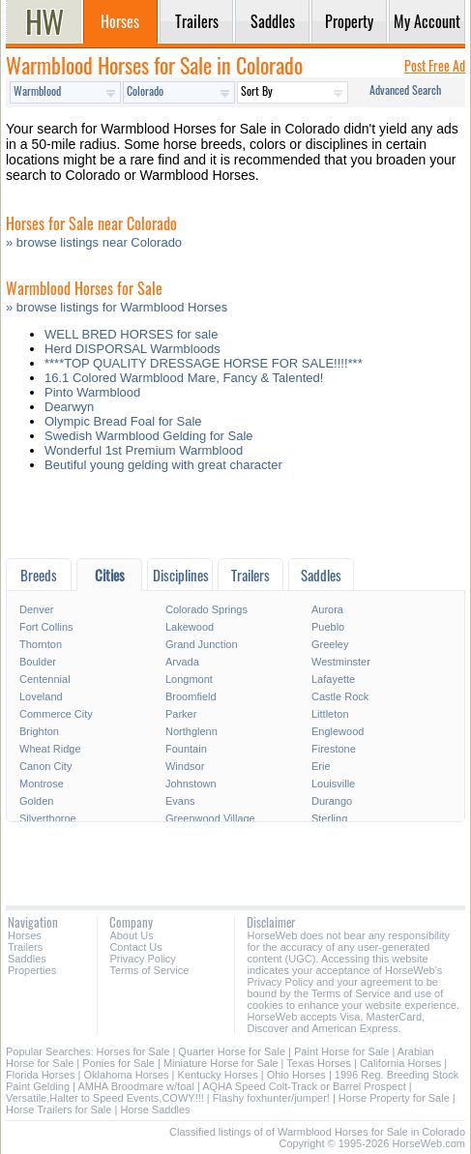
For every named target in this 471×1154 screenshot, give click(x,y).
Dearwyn (69, 406)
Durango (331, 801)
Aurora (327, 609)
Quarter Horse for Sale (231, 1051)
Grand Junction (201, 644)
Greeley (330, 644)
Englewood (337, 731)
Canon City (45, 766)
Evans (180, 801)
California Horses (400, 1063)
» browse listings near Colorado (94, 242)
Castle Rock (339, 696)
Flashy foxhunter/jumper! (271, 1098)
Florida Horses (40, 1074)
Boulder (37, 661)
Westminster (340, 661)
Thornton (40, 644)
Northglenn (191, 731)
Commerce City (56, 714)
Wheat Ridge (50, 749)
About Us (131, 935)
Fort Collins (46, 627)
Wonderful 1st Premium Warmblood (143, 450)
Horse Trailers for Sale (58, 1109)
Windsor (184, 766)
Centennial (45, 679)
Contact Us (135, 947)
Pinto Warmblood (92, 392)
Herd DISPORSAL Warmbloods (132, 348)
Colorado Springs (206, 609)
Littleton (330, 714)
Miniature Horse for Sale (221, 1063)
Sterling (329, 818)
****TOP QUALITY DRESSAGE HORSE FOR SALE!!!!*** (203, 363)
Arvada (182, 661)
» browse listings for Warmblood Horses (116, 307)
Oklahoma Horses (126, 1074)
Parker (180, 714)
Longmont (189, 679)
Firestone (333, 749)
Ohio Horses (296, 1074)
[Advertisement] (235, 520)
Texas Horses (318, 1063)
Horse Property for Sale (394, 1098)
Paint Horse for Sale (341, 1051)
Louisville (333, 783)
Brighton (39, 731)
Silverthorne (47, 818)
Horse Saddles (155, 1109)
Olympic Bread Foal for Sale (123, 421)
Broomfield (191, 696)
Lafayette (333, 679)
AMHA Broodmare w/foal (135, 1086)
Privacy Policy (142, 958)
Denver (36, 609)
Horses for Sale (133, 1051)
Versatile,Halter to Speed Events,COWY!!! (105, 1098)
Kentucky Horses (218, 1074)
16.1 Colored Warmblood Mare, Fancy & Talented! (183, 377)
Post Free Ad (434, 65)
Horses (25, 935)
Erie (321, 766)
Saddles (27, 958)
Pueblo (327, 627)
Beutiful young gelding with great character (163, 465)
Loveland (41, 696)
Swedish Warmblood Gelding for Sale (148, 436)
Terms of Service (149, 970)
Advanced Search (405, 89)
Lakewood (189, 627)
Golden (36, 801)
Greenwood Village (210, 818)
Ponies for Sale (118, 1063)
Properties (32, 970)
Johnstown (191, 783)
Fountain (186, 749)
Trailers (25, 947)
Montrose (41, 783)
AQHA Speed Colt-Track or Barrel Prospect (304, 1086)
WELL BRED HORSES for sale (131, 334)
